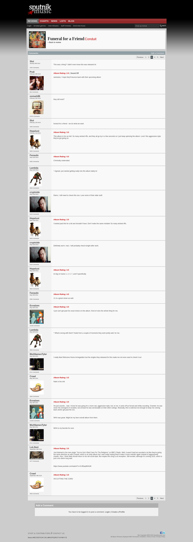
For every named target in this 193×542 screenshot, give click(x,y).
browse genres (40, 26)
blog (71, 21)
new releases (53, 26)
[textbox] (147, 26)
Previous (140, 57)
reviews (32, 21)
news (54, 21)
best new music (79, 26)
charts (44, 21)
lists (63, 21)
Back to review (55, 42)
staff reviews (66, 26)
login (29, 26)
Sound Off (74, 73)
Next (162, 57)
